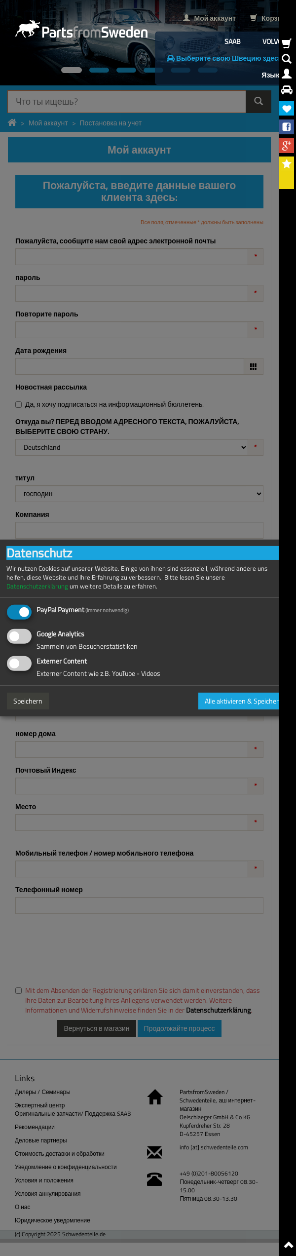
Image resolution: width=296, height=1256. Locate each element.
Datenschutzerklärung (37, 586)
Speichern (27, 701)
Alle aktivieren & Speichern (244, 701)
